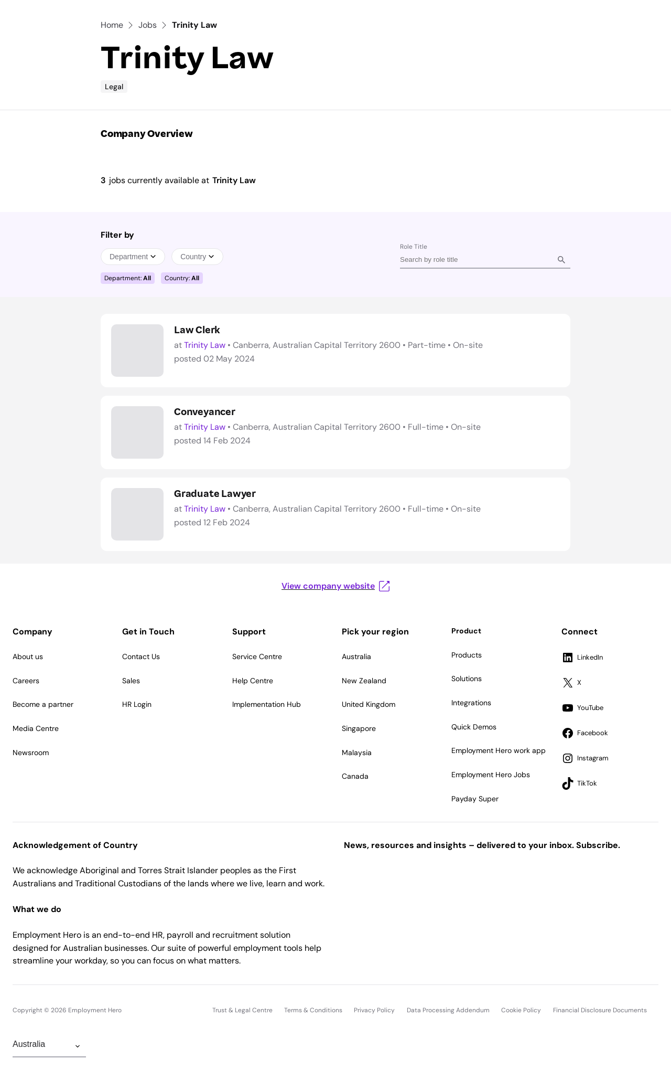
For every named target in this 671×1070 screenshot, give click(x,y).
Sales (131, 680)
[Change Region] (49, 1046)
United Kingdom (368, 704)
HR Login (136, 704)
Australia (356, 656)
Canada (355, 776)
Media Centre (36, 728)
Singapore (359, 728)
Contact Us (141, 656)
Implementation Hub (266, 704)
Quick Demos (473, 727)
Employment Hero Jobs (490, 774)
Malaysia (357, 752)
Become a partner (43, 704)
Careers (26, 680)
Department (133, 256)
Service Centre (257, 656)
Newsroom (31, 752)
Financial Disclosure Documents (600, 1010)
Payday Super (475, 798)
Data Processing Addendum (448, 1010)
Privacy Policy (374, 1010)
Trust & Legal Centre (242, 1010)
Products (466, 655)
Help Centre (252, 680)
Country (197, 256)
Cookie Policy (521, 1010)
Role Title (413, 246)
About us (28, 656)
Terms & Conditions (313, 1010)
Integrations (471, 702)
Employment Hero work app (498, 750)
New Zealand (364, 680)
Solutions (466, 678)
